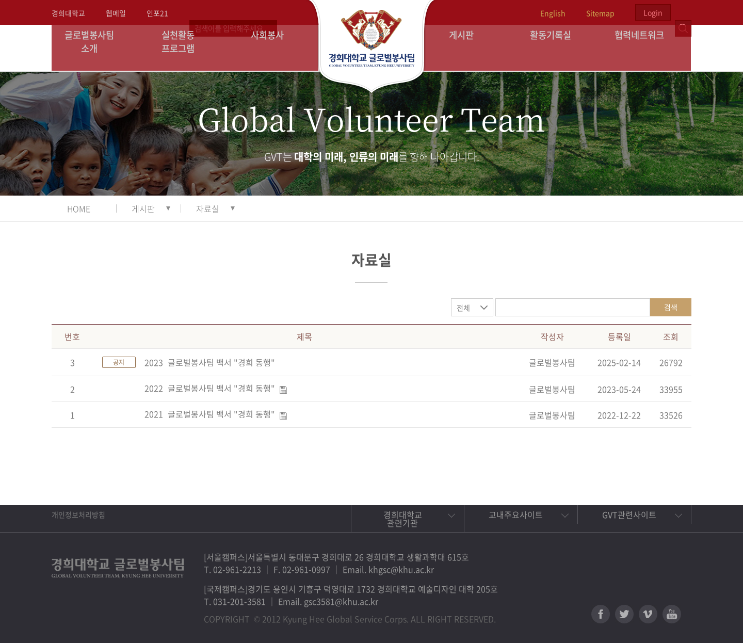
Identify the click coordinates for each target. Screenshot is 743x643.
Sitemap (600, 13)
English (553, 13)
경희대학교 (68, 13)
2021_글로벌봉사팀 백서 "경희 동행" (209, 414)
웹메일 (116, 13)
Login (653, 12)
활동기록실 (557, 47)
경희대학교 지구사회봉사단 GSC (372, 47)
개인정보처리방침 (78, 514)
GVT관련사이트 (629, 514)
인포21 (157, 13)
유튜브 (672, 614)
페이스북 (600, 614)
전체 (463, 307)
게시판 (468, 47)
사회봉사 (274, 47)
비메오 (648, 614)
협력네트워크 (646, 47)
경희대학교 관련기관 (402, 518)
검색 (670, 307)
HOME (78, 208)
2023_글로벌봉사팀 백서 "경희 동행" (209, 362)
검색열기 (683, 12)
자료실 (207, 208)
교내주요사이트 (516, 514)
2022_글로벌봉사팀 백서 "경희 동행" (209, 388)
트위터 (624, 614)
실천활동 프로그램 (185, 47)
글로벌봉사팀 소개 (96, 47)
